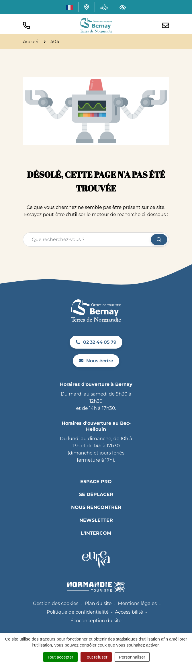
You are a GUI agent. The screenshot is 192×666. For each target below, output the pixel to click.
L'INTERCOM (96, 533)
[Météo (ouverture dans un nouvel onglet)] (104, 7)
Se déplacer (96, 494)
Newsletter (96, 520)
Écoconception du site (96, 620)
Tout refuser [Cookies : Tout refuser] (96, 657)
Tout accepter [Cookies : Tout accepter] (60, 657)
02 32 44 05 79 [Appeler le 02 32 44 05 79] (96, 342)
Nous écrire (96, 360)
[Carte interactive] (86, 7)
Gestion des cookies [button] (55, 603)
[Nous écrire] (165, 25)
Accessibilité (129, 612)
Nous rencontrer (96, 507)
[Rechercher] (159, 239)
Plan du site (98, 603)
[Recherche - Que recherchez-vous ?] (87, 239)
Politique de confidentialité (78, 612)
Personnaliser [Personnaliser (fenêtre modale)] (132, 657)
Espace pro (96, 481)
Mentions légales (137, 603)
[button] (26, 25)
